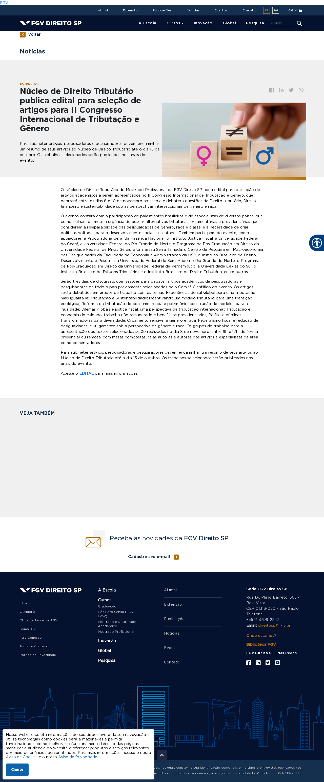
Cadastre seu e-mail (149, 557)
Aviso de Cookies (22, 757)
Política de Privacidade (38, 654)
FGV (4, 3)
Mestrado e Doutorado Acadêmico (117, 624)
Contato (249, 10)
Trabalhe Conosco (34, 645)
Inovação (107, 641)
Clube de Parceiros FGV (38, 620)
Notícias (193, 10)
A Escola (107, 590)
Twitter (291, 90)
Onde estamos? (261, 635)
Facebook (271, 90)
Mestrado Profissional (116, 631)
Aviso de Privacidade (78, 757)
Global (104, 651)
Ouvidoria (27, 611)
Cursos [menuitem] (173, 23)
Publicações (162, 10)
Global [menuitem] (229, 23)
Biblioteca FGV (261, 643)
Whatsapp (301, 90)
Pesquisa (106, 660)
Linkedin (281, 90)
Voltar (34, 35)
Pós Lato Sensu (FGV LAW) (116, 614)
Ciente (17, 770)
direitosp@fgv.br (274, 625)
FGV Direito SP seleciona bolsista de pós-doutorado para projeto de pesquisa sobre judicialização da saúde (195, 480)
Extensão (130, 10)
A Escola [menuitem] (147, 23)
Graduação (107, 606)
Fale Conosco (31, 637)
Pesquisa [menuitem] (255, 23)
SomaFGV (28, 628)
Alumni (103, 10)
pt (266, 10)
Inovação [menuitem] (203, 23)
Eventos (221, 10)
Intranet (26, 602)
